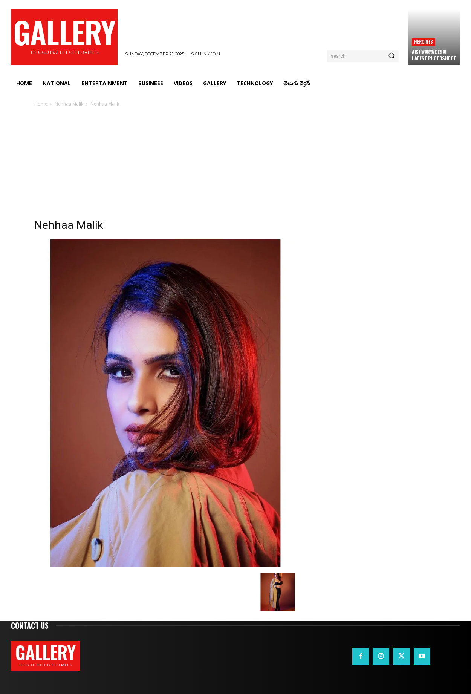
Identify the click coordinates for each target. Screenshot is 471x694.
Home (40, 104)
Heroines (423, 41)
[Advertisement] (235, 165)
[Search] (391, 56)
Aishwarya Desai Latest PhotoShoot (434, 55)
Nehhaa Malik (69, 104)
